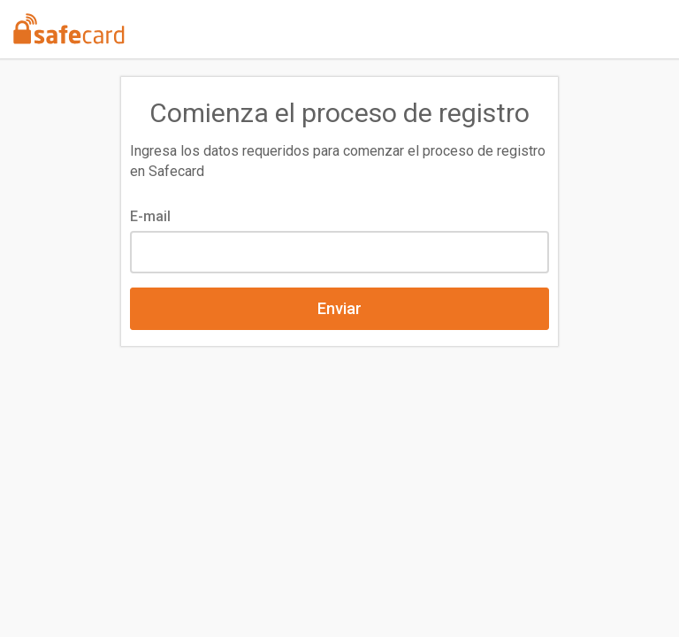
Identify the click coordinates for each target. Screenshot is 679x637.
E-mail (150, 216)
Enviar (339, 308)
